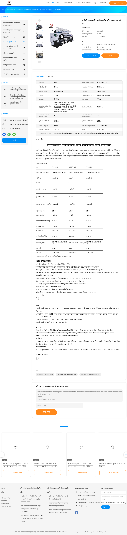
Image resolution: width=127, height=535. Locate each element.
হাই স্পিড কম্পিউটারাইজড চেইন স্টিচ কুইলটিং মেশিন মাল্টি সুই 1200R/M (30, 509)
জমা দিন (46, 412)
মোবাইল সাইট (5, 504)
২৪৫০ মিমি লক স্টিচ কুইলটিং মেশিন (16, 103)
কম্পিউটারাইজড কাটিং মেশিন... (14, 59)
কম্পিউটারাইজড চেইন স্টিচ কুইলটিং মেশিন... (14, 24)
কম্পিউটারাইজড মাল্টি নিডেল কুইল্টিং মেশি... (14, 31)
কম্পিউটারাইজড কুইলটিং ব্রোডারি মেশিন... (14, 47)
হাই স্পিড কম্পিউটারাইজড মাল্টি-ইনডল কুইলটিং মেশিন (58, 497)
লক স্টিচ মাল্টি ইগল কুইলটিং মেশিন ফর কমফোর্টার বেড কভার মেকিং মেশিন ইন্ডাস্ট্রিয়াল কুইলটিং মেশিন (79, 466)
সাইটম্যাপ (4, 501)
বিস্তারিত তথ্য (40, 76)
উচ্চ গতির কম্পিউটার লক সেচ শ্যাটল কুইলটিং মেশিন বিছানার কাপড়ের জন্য (18, 96)
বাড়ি (2, 492)
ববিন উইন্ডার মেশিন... (14, 53)
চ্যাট (14, 140)
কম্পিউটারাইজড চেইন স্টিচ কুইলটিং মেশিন (30, 490)
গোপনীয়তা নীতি (6, 507)
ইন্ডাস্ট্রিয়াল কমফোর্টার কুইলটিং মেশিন (90, 374)
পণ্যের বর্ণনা (50, 76)
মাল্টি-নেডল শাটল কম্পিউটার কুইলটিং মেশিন (18, 89)
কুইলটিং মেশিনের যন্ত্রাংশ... (14, 74)
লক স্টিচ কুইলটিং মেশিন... (14, 42)
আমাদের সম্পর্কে (6, 498)
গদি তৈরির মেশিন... (14, 70)
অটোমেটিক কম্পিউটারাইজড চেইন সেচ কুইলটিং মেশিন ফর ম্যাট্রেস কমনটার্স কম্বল (31, 499)
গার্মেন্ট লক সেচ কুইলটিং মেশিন (45, 374)
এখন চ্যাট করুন (118, 3)
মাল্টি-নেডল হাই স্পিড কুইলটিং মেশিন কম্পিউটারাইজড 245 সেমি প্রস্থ (60, 511)
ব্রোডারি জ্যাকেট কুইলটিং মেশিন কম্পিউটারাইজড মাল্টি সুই (58, 504)
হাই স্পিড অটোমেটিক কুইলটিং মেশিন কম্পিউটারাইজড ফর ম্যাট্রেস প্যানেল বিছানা (32, 518)
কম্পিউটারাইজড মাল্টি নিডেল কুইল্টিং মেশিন (58, 490)
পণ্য (2, 495)
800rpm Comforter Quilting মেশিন (67, 374)
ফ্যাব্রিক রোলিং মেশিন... (14, 65)
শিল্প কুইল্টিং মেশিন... (14, 37)
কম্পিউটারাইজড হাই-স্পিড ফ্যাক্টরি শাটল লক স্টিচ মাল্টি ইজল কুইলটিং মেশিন (109, 466)
